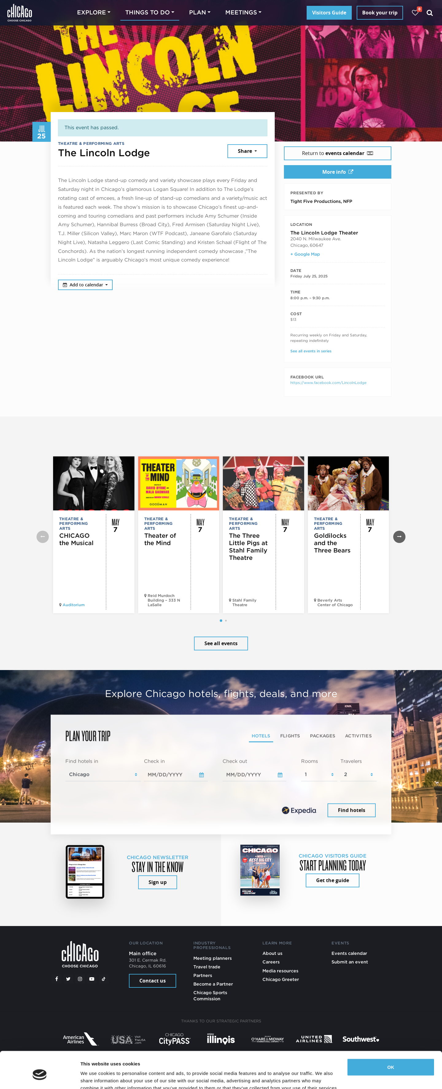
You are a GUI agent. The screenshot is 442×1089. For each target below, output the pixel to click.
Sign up (158, 882)
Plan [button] (197, 12)
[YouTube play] (92, 978)
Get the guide (332, 880)
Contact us (152, 980)
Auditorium (74, 605)
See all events (221, 643)
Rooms (309, 761)
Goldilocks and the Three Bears (332, 543)
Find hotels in (81, 761)
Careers (271, 961)
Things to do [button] (147, 12)
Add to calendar (83, 285)
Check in (154, 761)
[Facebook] (56, 978)
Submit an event (350, 961)
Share (245, 151)
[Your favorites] (415, 13)
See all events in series (311, 351)
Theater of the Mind (160, 539)
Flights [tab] (290, 735)
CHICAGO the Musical (76, 539)
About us (272, 953)
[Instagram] (80, 978)
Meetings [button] (241, 12)
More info (337, 172)
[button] (221, 620)
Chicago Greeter (280, 979)
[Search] (430, 13)
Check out (235, 761)
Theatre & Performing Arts (91, 143)
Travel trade (206, 966)
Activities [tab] (358, 735)
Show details (94, 1076)
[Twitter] (68, 978)
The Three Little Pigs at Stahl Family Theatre (248, 546)
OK (390, 1039)
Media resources (280, 970)
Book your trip (379, 12)
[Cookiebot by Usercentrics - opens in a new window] (40, 1077)
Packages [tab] (322, 735)
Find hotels (351, 810)
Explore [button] (91, 12)
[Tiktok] (104, 978)
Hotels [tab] (261, 735)
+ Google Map (305, 254)
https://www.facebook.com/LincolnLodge (328, 382)
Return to (337, 153)
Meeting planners (212, 958)
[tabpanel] (221, 788)
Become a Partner (213, 983)
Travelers (351, 761)
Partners (202, 975)
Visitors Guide (329, 12)
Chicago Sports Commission (210, 995)
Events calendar (349, 953)
